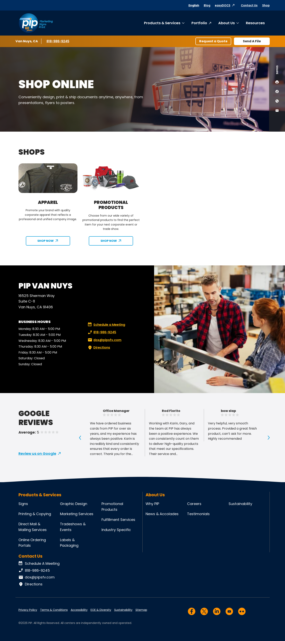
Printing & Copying (34, 513)
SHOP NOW (45, 241)
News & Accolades (162, 513)
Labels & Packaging (69, 542)
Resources (255, 22)
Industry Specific (116, 529)
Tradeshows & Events (73, 526)
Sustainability (240, 503)
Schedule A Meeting (39, 563)
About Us (226, 22)
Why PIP (152, 503)
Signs (23, 503)
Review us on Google (37, 453)
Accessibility (79, 610)
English (193, 5)
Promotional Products (112, 506)
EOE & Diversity (101, 610)
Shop (266, 5)
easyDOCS (222, 5)
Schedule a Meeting (106, 324)
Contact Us (249, 5)
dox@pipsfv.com (104, 340)
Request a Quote (213, 41)
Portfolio (199, 22)
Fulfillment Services (118, 519)
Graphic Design (73, 503)
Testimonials (198, 513)
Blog (207, 5)
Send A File (252, 41)
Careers (194, 503)
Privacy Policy (27, 610)
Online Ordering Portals (32, 542)
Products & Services (162, 22)
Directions (98, 347)
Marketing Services (76, 513)
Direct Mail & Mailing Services (32, 526)
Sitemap (141, 610)
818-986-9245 (58, 41)
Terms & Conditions (54, 610)
